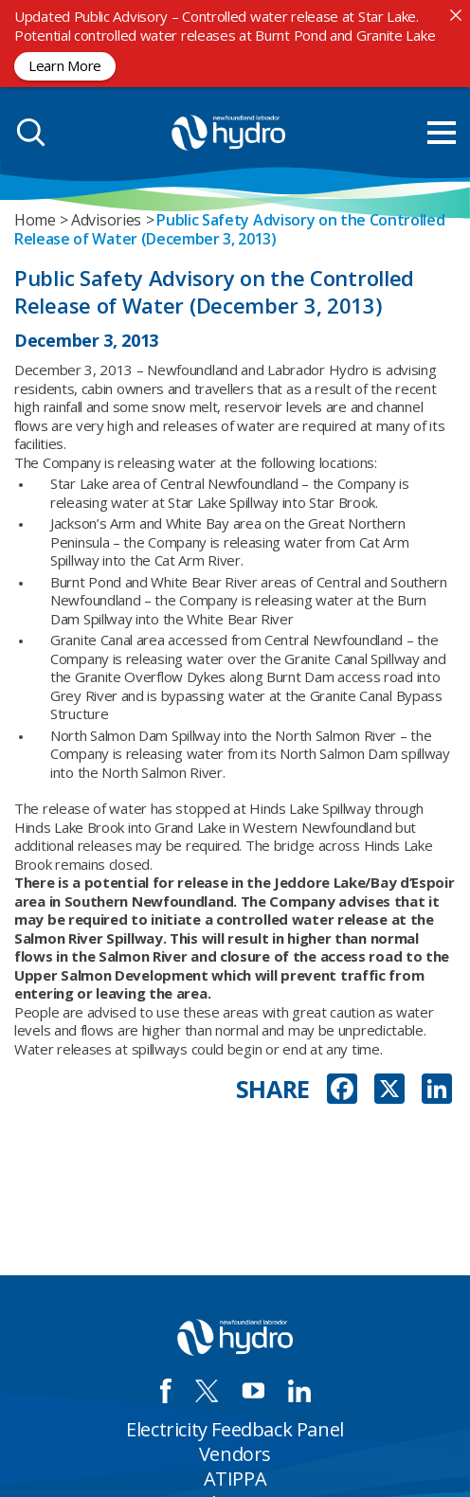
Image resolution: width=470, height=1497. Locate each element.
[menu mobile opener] (441, 132)
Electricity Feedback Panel (235, 1429)
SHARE (273, 1089)
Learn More (64, 65)
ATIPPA (235, 1478)
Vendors (235, 1454)
